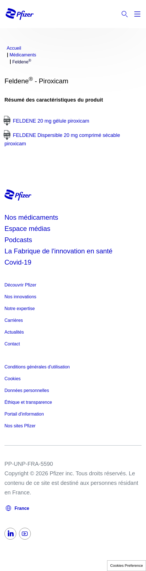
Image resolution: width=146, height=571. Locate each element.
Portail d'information (24, 414)
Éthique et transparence (28, 402)
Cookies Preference (126, 565)
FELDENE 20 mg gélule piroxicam (51, 121)
